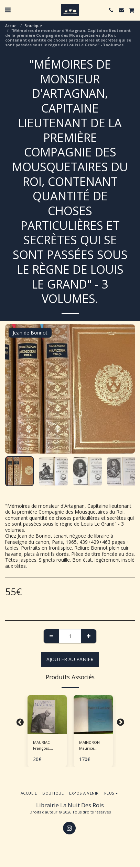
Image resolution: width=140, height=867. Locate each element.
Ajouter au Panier (70, 659)
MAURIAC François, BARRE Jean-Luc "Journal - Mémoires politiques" (45, 745)
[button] (7, 10)
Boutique (33, 25)
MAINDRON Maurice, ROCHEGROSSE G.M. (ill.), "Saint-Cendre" (93, 745)
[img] (47, 714)
